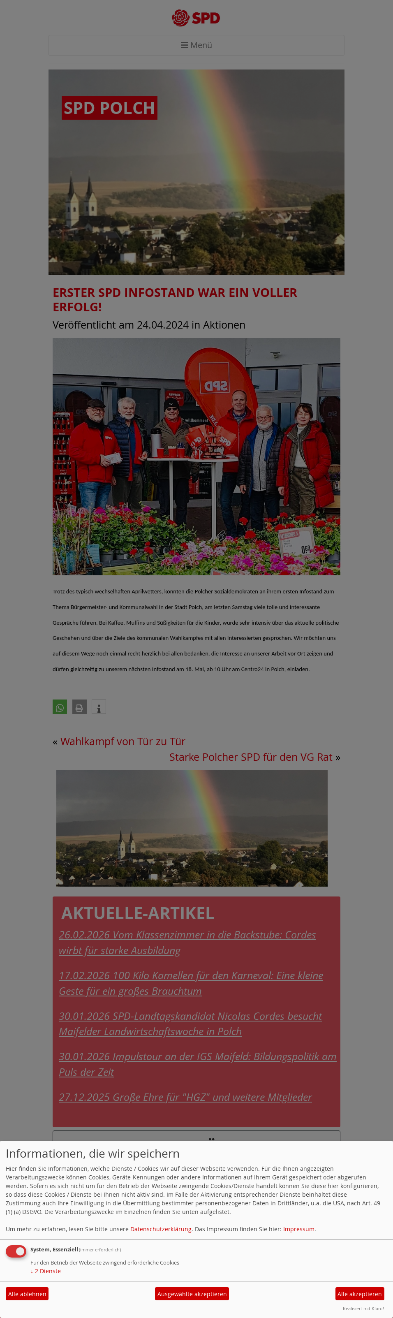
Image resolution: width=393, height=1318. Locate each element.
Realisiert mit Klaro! (363, 1308)
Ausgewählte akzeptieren (192, 1294)
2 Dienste (45, 1271)
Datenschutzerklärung (161, 1229)
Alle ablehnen (27, 1294)
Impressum (298, 1229)
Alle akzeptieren (360, 1294)
